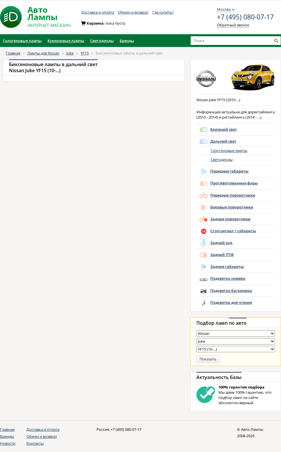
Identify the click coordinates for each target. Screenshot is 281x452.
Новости (7, 443)
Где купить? (163, 12)
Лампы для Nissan (43, 53)
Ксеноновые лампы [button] (66, 40)
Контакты (35, 443)
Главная (13, 53)
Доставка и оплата (97, 12)
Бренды (7, 436)
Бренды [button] (127, 40)
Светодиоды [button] (102, 40)
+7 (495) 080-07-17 (245, 17)
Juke (70, 53)
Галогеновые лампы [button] (22, 40)
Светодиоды (222, 159)
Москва (225, 9)
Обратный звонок (233, 25)
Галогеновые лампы (229, 150)
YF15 (85, 53)
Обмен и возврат (133, 12)
